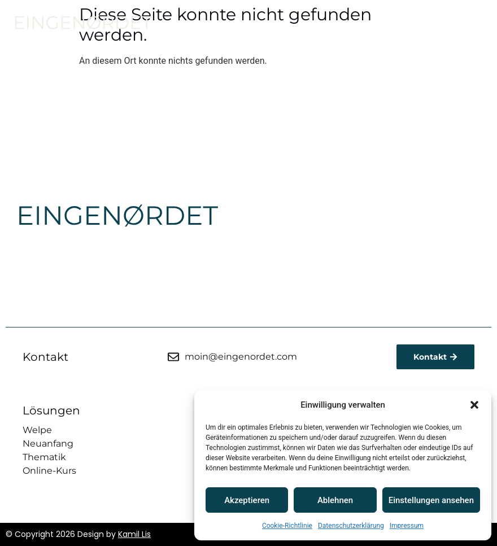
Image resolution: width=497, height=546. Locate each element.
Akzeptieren (246, 500)
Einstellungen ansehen (431, 500)
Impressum (407, 526)
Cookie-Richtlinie (287, 526)
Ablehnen (335, 500)
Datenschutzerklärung (351, 526)
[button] (474, 404)
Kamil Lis (134, 534)
